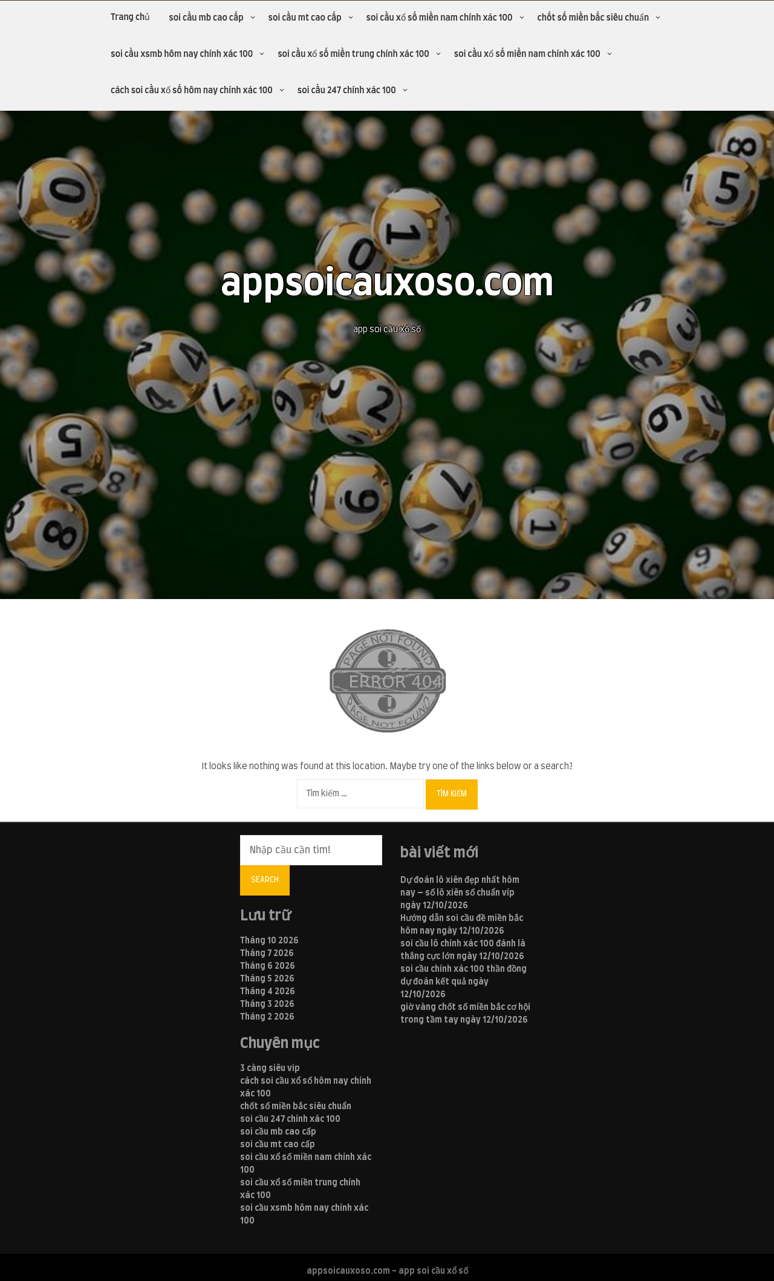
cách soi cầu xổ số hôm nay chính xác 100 (192, 91)
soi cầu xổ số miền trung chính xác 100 (353, 54)
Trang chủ (130, 17)
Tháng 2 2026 (267, 1017)
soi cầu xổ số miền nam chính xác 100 (439, 18)
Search (265, 879)
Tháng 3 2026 (267, 1004)
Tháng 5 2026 (267, 979)
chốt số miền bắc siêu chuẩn (593, 18)
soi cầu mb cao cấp (206, 18)
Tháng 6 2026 (267, 966)
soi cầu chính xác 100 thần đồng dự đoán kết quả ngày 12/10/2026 (463, 982)
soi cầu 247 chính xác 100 (347, 91)
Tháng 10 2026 (269, 941)
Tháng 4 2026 (267, 992)
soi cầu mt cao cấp (305, 18)
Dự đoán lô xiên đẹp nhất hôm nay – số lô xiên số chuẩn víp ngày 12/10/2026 (459, 893)
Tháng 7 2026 (267, 953)
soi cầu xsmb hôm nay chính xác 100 (182, 54)
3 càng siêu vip (270, 1068)
